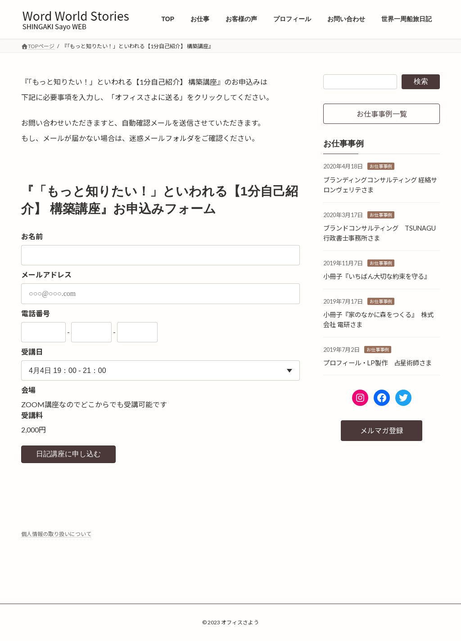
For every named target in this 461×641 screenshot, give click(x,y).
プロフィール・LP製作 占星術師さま (377, 363)
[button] (381, 114)
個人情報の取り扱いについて (56, 534)
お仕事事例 (381, 166)
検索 (421, 81)
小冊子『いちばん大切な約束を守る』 (376, 276)
